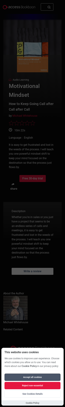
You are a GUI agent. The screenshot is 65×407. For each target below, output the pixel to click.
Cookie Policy (29, 366)
